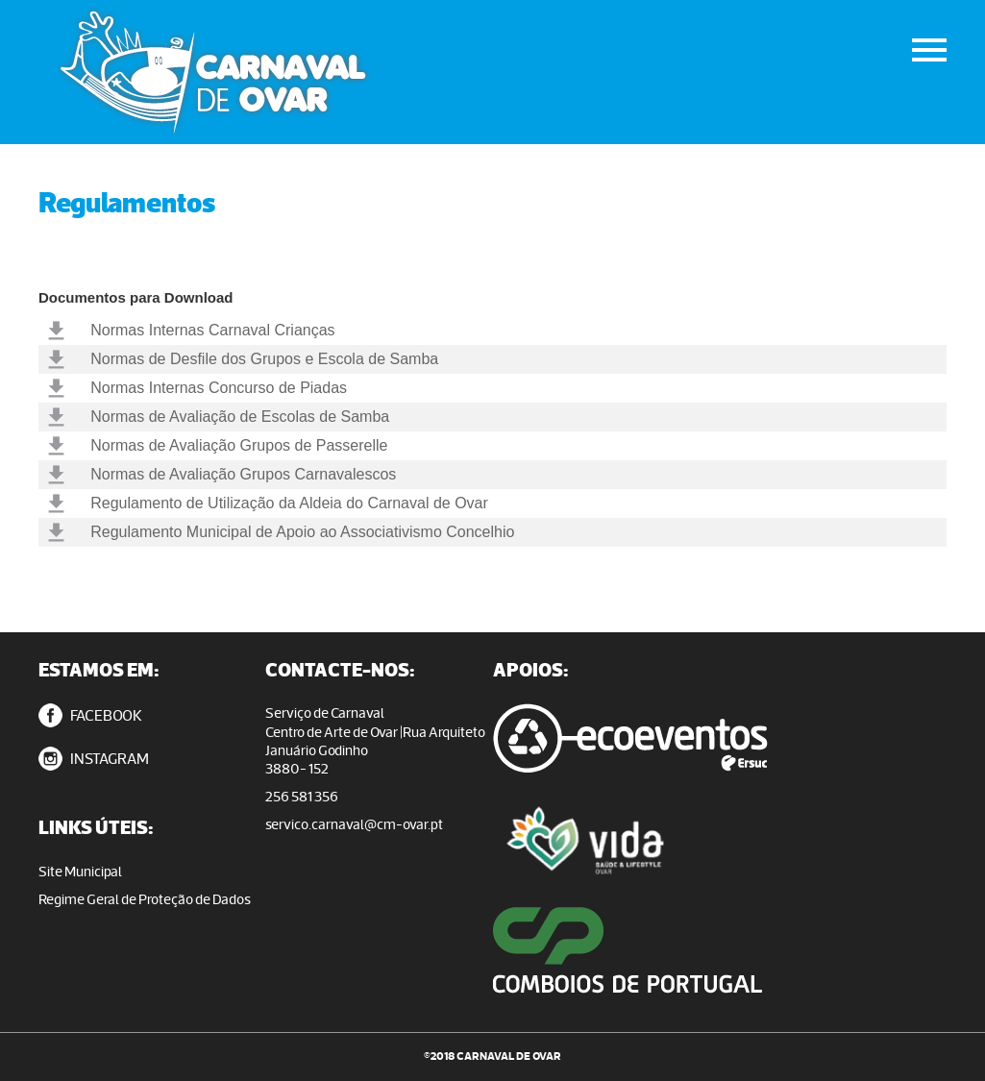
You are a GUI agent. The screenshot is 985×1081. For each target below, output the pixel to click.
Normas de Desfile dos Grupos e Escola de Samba (264, 359)
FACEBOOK (90, 715)
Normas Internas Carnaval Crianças (212, 330)
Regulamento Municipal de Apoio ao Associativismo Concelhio (302, 532)
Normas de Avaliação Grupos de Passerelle (238, 445)
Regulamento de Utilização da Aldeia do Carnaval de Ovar (289, 503)
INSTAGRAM (93, 759)
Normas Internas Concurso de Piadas (218, 388)
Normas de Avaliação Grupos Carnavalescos (243, 474)
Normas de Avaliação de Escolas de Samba (239, 416)
